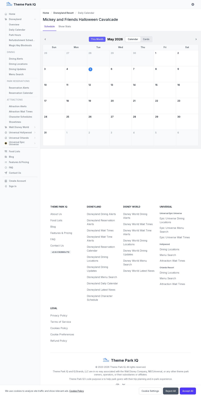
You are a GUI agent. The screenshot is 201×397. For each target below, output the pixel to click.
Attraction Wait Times (172, 260)
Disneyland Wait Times (100, 230)
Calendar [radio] (133, 39)
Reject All (171, 391)
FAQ (52, 239)
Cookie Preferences (62, 334)
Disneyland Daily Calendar (102, 283)
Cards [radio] (146, 39)
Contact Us (57, 245)
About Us (56, 214)
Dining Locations (169, 249)
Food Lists (56, 220)
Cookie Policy (76, 391)
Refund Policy (58, 340)
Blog (53, 226)
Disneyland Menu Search (102, 277)
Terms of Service (60, 321)
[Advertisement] (120, 177)
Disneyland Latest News (101, 289)
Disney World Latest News (138, 270)
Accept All (187, 391)
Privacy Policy (58, 315)
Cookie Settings (150, 391)
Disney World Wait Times (138, 224)
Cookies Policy (59, 328)
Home (46, 13)
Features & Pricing (61, 233)
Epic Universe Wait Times (175, 237)
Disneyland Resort (63, 13)
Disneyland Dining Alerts (101, 214)
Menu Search (168, 255)
